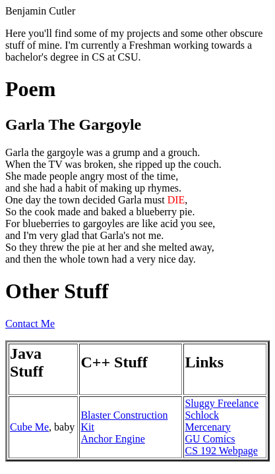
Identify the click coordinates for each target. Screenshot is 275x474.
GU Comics (210, 438)
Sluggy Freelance (222, 403)
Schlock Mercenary (207, 421)
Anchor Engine (112, 438)
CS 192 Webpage (221, 450)
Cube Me (29, 427)
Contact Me (30, 323)
